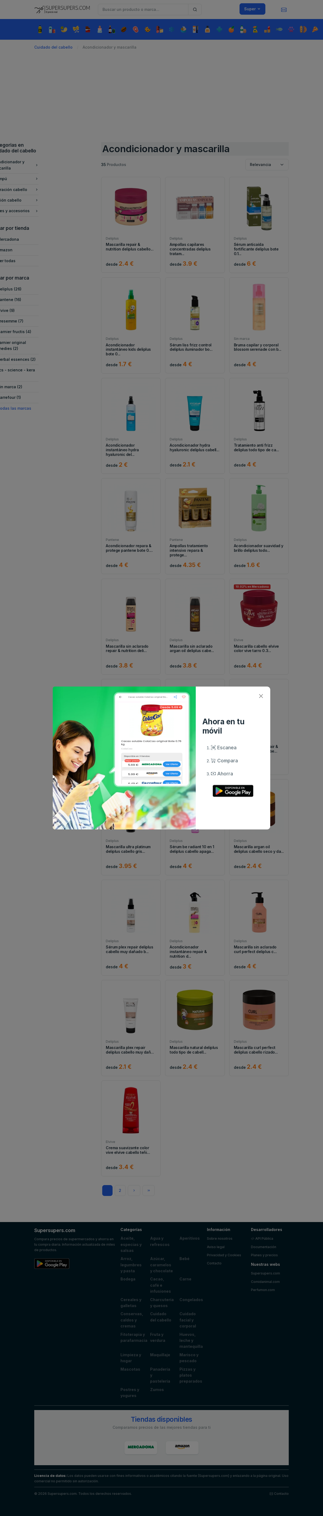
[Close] (261, 696)
